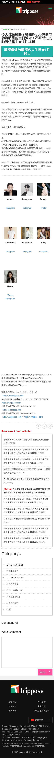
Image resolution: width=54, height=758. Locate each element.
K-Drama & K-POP (14, 577)
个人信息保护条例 (41, 710)
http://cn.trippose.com (12, 410)
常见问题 (42, 706)
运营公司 (12, 702)
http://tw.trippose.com (12, 417)
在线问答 (42, 702)
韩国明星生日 (12, 571)
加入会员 (16, 2)
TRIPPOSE (6, 30)
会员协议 (12, 710)
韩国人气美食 (12, 584)
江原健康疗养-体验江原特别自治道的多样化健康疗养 (27, 518)
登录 (23, 2)
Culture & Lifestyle (14, 590)
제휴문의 (12, 706)
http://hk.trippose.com (33, 417)
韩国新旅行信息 (13, 596)
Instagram (10, 208)
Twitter (44, 208)
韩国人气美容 (12, 603)
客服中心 (6, 2)
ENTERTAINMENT (14, 565)
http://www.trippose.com (13, 396)
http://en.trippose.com (11, 403)
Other (8, 609)
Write (42, 672)
